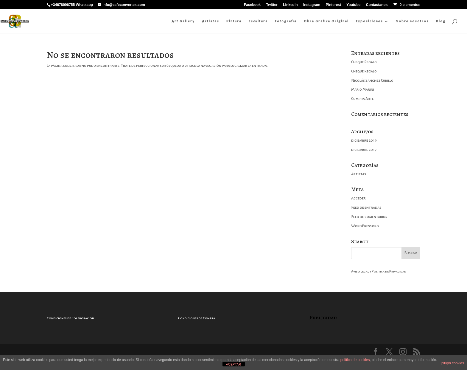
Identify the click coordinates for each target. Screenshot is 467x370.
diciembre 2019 (364, 140)
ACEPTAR (233, 364)
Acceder (358, 198)
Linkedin (290, 5)
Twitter (271, 5)
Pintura (234, 21)
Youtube (353, 5)
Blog (441, 21)
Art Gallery (183, 21)
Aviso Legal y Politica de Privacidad (378, 271)
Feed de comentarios (369, 217)
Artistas (210, 21)
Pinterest (333, 5)
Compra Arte (362, 99)
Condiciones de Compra (196, 318)
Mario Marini (362, 89)
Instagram (311, 5)
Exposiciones (369, 21)
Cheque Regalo (364, 62)
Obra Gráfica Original (326, 21)
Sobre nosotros (412, 21)
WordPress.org (365, 226)
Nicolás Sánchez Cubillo (372, 80)
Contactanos (377, 5)
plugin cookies (452, 363)
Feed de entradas (366, 207)
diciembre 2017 (363, 150)
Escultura (258, 21)
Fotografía (286, 21)
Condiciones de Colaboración (70, 318)
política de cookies (355, 360)
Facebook (252, 5)
